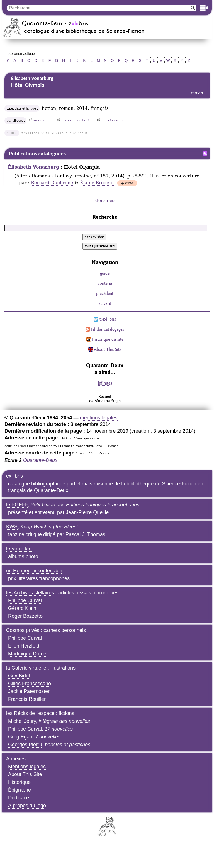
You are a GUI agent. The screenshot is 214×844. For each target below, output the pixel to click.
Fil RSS (205, 153)
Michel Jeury (22, 721)
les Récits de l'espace (30, 713)
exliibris (14, 476)
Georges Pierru (25, 744)
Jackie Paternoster (29, 691)
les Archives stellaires (30, 592)
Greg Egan (20, 737)
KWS (12, 526)
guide (105, 273)
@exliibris (107, 319)
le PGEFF (17, 504)
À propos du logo (27, 805)
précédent (104, 293)
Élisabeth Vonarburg (33, 167)
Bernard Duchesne (52, 182)
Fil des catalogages (107, 329)
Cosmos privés (22, 630)
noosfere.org (113, 121)
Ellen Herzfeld (23, 646)
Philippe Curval (25, 600)
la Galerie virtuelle (26, 668)
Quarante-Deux (40, 460)
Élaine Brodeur (97, 182)
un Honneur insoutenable (34, 570)
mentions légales (98, 417)
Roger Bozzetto (25, 616)
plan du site (104, 200)
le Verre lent (19, 548)
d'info (129, 183)
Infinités (105, 383)
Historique (19, 782)
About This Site (107, 349)
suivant (105, 303)
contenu (105, 283)
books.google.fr (76, 121)
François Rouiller (27, 699)
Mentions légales (27, 766)
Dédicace (18, 798)
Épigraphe (19, 790)
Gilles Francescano (29, 683)
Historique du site (107, 339)
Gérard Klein (22, 608)
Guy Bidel (19, 675)
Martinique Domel (27, 653)
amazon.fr (42, 121)
